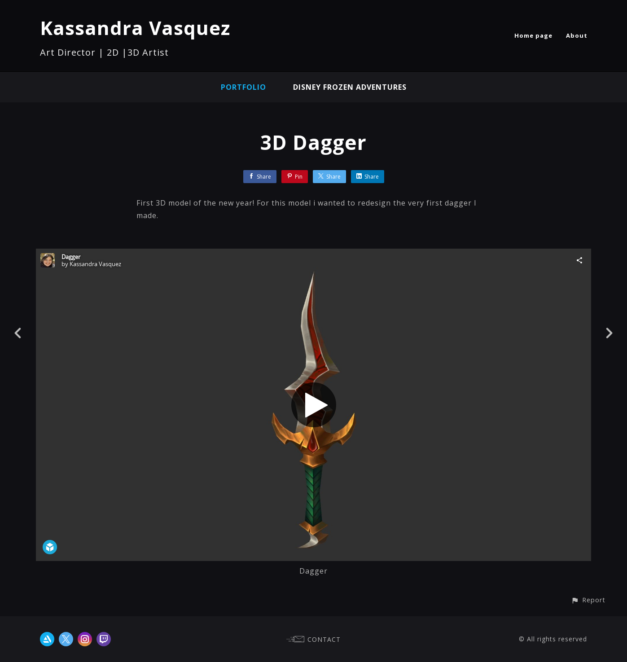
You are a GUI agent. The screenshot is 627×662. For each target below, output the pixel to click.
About (577, 35)
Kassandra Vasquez (135, 27)
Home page (533, 35)
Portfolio (243, 87)
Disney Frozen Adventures (350, 87)
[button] (588, 600)
